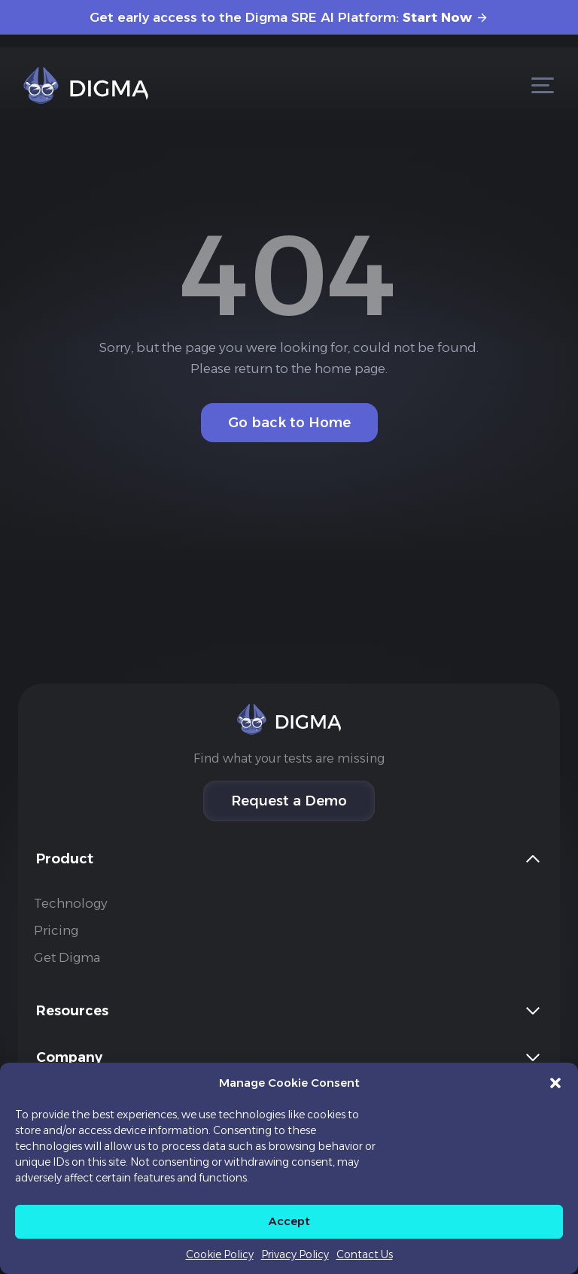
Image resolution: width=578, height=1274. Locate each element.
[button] (555, 1082)
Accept (289, 1221)
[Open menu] (542, 85)
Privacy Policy (295, 1254)
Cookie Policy (220, 1254)
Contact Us (364, 1254)
